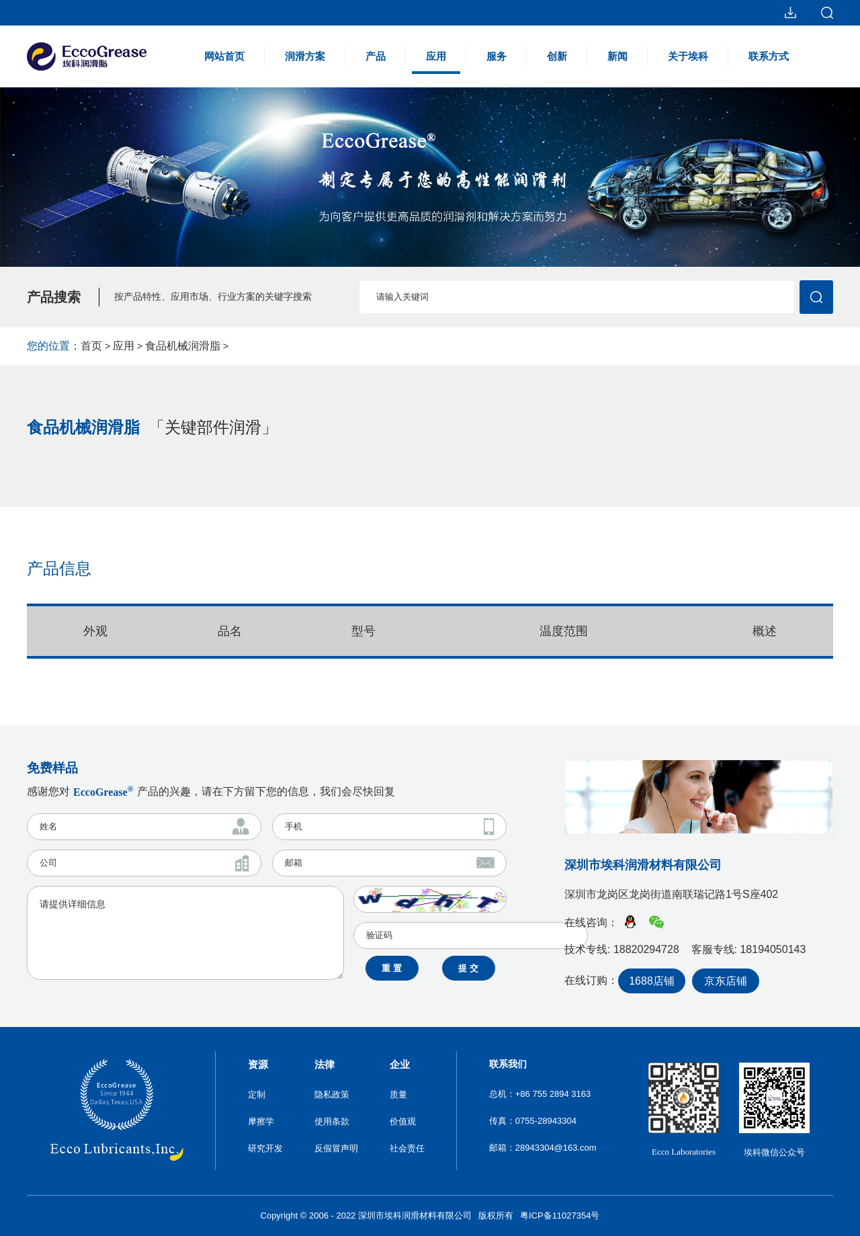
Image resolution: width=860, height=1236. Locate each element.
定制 (256, 1094)
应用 (436, 62)
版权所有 (495, 1215)
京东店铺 (725, 981)
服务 (496, 56)
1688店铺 (652, 981)
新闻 (617, 56)
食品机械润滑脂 (182, 346)
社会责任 (407, 1148)
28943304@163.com (556, 1148)
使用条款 (331, 1121)
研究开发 (265, 1148)
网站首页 (224, 56)
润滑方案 (305, 56)
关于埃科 (688, 56)
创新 (557, 56)
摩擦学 (261, 1121)
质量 (398, 1094)
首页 (91, 346)
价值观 (403, 1121)
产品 (376, 56)
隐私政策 (331, 1094)
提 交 (468, 968)
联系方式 (768, 56)
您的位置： (54, 346)
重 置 (392, 968)
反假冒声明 (336, 1148)
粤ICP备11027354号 (560, 1215)
